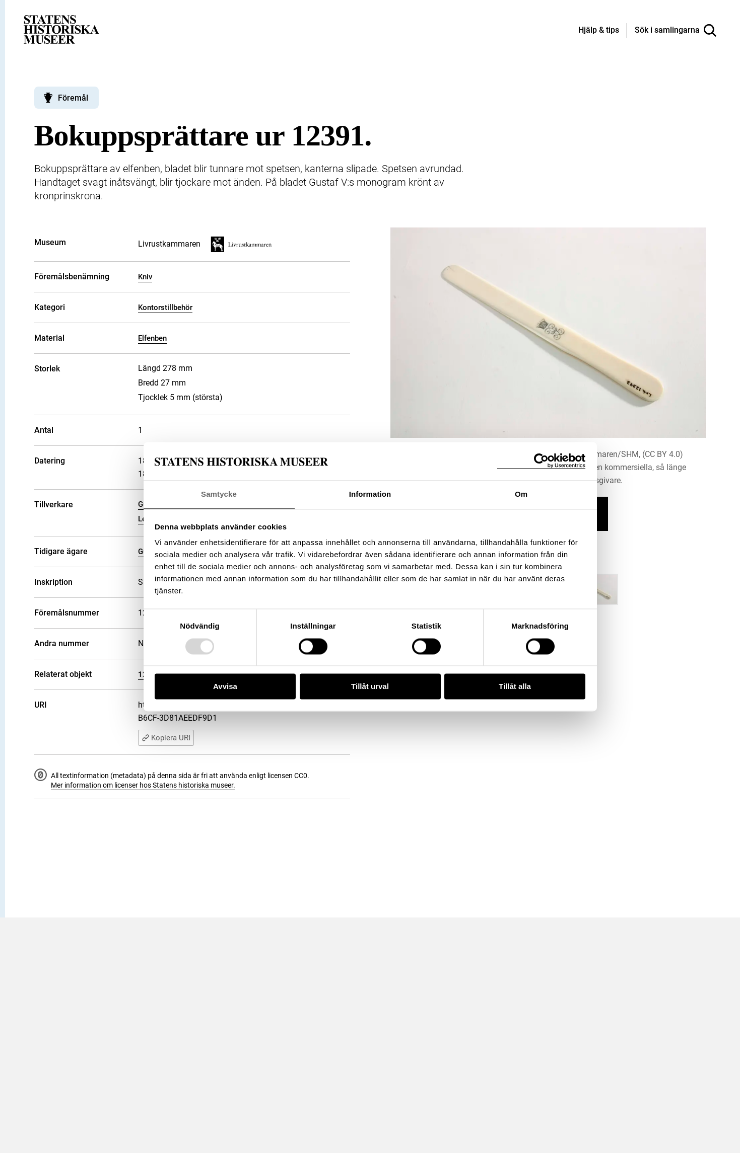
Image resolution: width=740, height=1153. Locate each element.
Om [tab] (521, 494)
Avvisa (225, 686)
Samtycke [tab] (219, 494)
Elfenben (152, 338)
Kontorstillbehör (165, 307)
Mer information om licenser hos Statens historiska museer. (143, 785)
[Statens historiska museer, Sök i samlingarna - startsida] (61, 29)
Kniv (145, 276)
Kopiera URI (166, 737)
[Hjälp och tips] (598, 31)
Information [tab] (370, 494)
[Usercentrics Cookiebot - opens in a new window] (541, 461)
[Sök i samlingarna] (675, 30)
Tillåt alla (515, 686)
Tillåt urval (370, 686)
